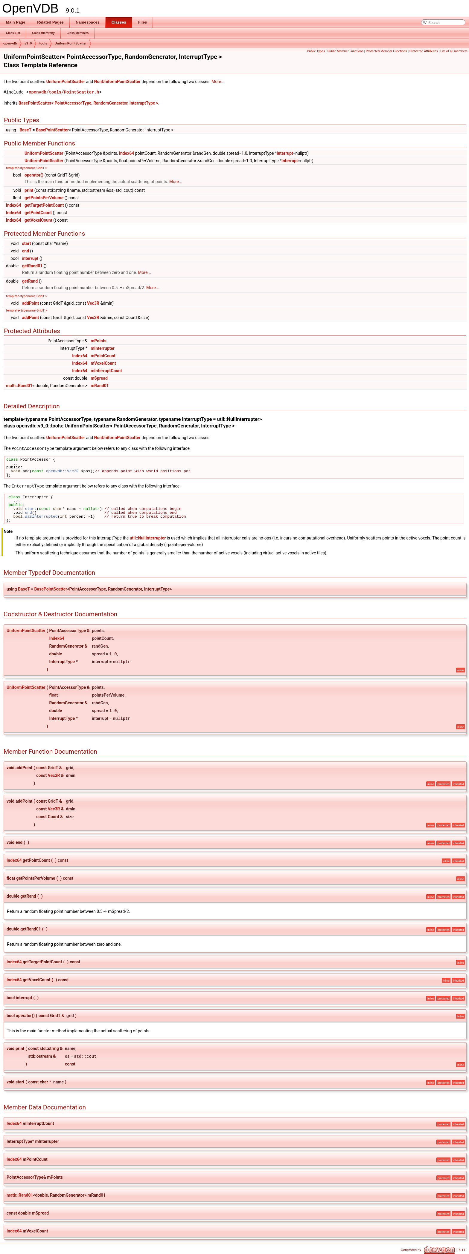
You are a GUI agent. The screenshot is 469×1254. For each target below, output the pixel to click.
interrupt (285, 153)
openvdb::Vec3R (62, 470)
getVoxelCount (38, 220)
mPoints (98, 340)
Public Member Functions (345, 51)
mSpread (99, 378)
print (29, 190)
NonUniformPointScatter (117, 81)
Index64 (126, 153)
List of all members (454, 51)
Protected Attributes (423, 51)
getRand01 (32, 265)
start (26, 243)
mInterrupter (103, 348)
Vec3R (93, 303)
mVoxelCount (103, 363)
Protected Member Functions (386, 51)
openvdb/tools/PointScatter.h (64, 92)
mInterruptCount (106, 370)
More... (217, 81)
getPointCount (38, 212)
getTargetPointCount (44, 205)
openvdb (10, 43)
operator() (34, 175)
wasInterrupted (41, 516)
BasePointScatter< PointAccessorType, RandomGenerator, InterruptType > (88, 103)
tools (43, 43)
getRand (30, 281)
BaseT (25, 130)
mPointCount (103, 355)
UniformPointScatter (71, 43)
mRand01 (100, 385)
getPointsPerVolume (44, 197)
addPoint (30, 303)
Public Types (316, 51)
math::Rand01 (19, 385)
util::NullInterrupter (148, 537)
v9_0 (28, 43)
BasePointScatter (52, 130)
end (25, 251)
